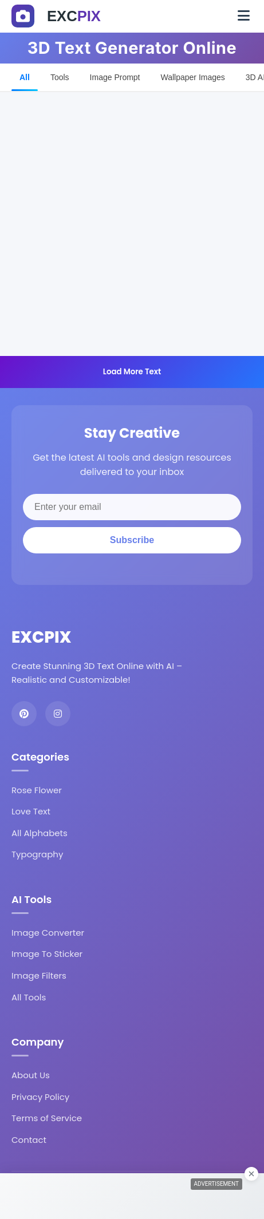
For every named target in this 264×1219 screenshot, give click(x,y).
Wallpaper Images (193, 77)
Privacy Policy (40, 1097)
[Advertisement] (132, 224)
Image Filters (38, 975)
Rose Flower (36, 790)
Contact (28, 1140)
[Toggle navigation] (244, 16)
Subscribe (132, 540)
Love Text (30, 811)
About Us (30, 1075)
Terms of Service (46, 1118)
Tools (59, 77)
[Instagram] (57, 713)
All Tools (28, 997)
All (24, 77)
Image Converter (47, 933)
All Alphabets (39, 833)
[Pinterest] (24, 713)
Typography (37, 854)
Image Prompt (115, 77)
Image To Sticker (46, 954)
